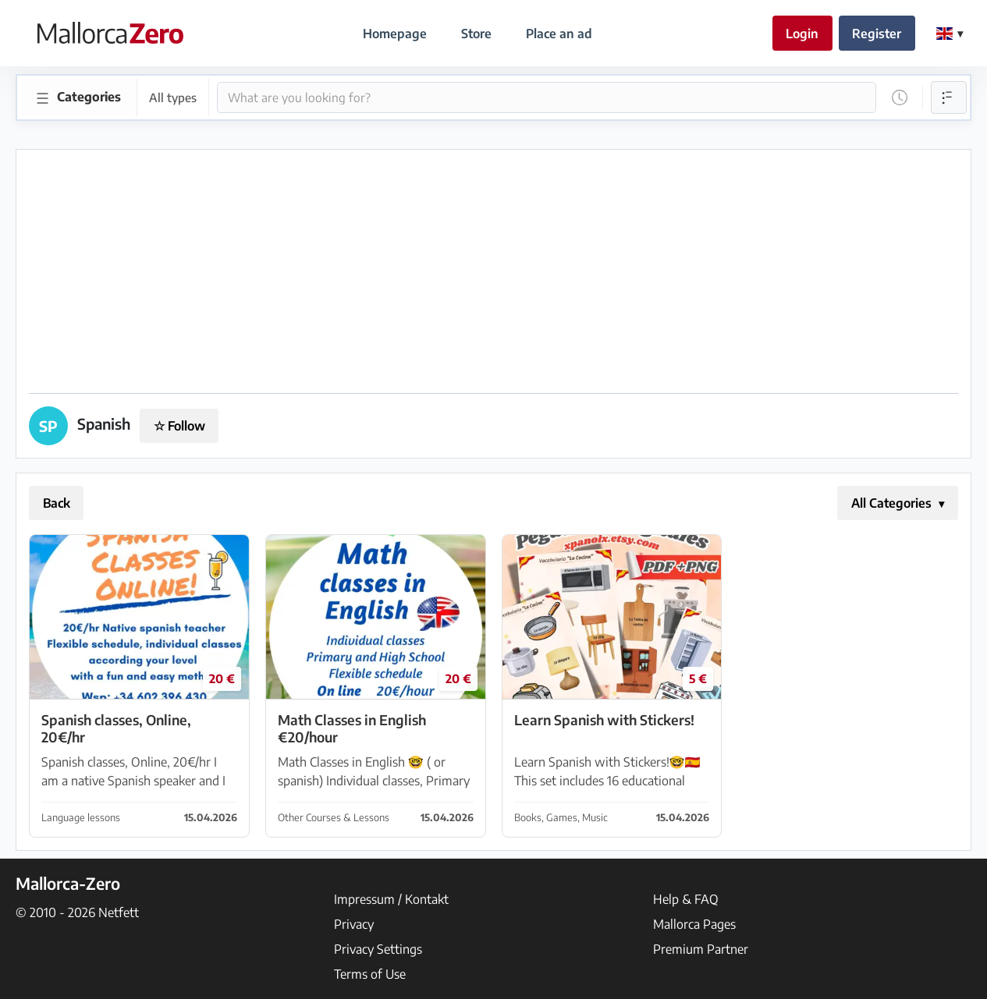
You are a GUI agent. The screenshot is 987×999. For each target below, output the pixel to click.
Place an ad (559, 33)
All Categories (893, 503)
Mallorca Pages (694, 924)
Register (876, 33)
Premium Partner (700, 949)
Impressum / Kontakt (391, 899)
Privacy (354, 924)
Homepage (395, 33)
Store (476, 33)
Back (56, 503)
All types (173, 97)
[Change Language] (949, 33)
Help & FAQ (686, 899)
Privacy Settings (378, 949)
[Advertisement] (493, 271)
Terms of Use (370, 974)
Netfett (118, 912)
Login (802, 33)
